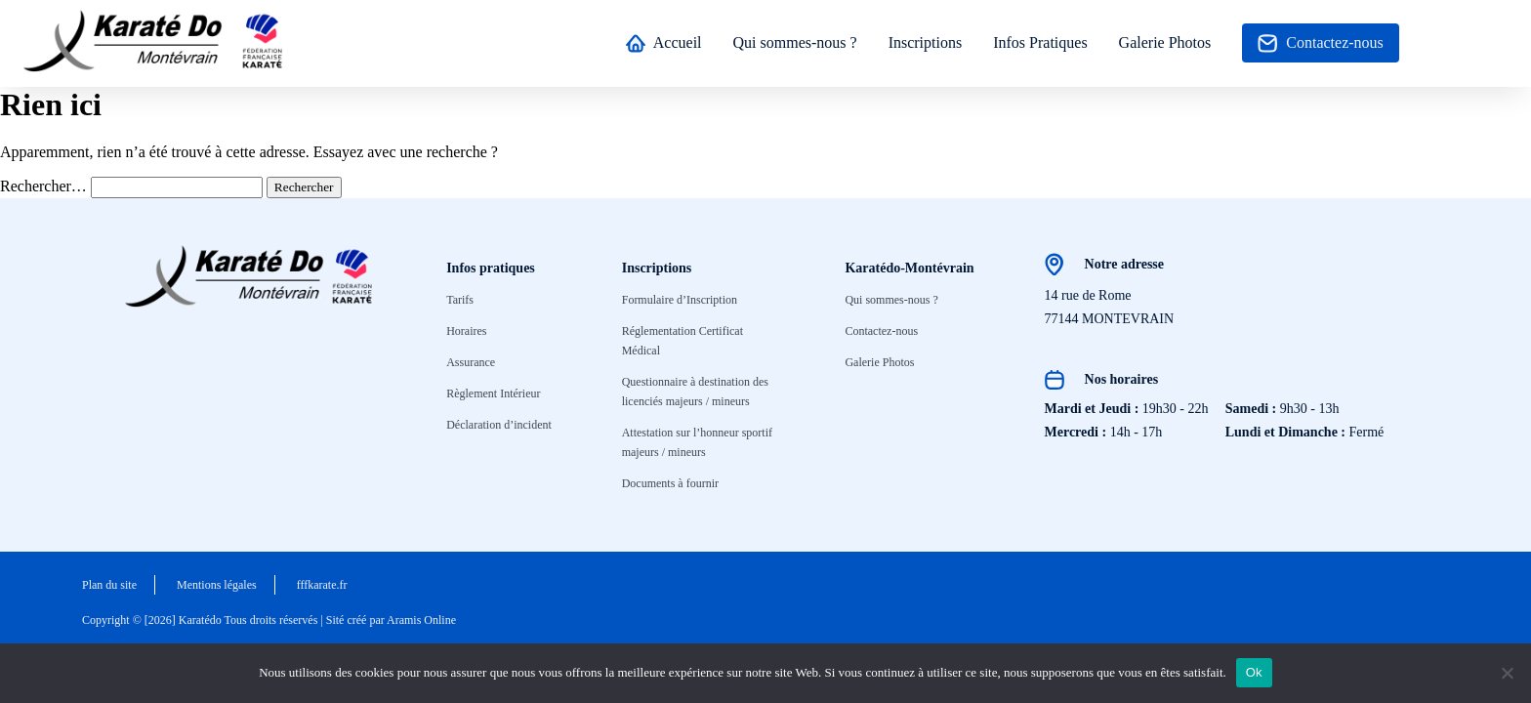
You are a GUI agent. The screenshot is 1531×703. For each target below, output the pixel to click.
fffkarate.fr (322, 585)
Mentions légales (217, 585)
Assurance (470, 362)
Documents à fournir (670, 483)
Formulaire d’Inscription (679, 300)
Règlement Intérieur (493, 393)
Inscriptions (926, 42)
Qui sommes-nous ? (795, 42)
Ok (1254, 672)
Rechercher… (43, 186)
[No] (1506, 672)
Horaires (466, 331)
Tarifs (460, 300)
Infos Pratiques (1040, 42)
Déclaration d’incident (499, 425)
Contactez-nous (1321, 43)
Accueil (664, 43)
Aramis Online (421, 620)
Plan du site (109, 585)
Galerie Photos (1165, 42)
